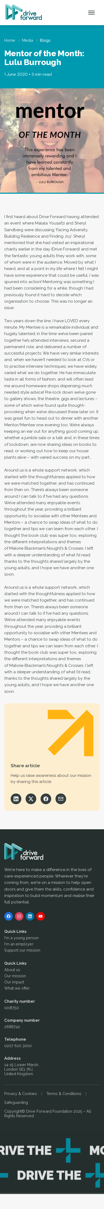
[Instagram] (19, 917)
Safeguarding (16, 1103)
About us (12, 970)
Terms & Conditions (63, 1094)
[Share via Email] (60, 799)
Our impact (14, 982)
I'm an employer (18, 944)
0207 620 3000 (18, 1046)
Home (9, 40)
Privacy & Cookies (20, 1094)
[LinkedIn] (30, 917)
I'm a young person (21, 938)
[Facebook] (8, 917)
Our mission (15, 976)
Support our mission (22, 951)
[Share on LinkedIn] (16, 799)
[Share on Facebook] (46, 799)
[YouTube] (40, 917)
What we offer (17, 989)
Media (27, 40)
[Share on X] (31, 799)
